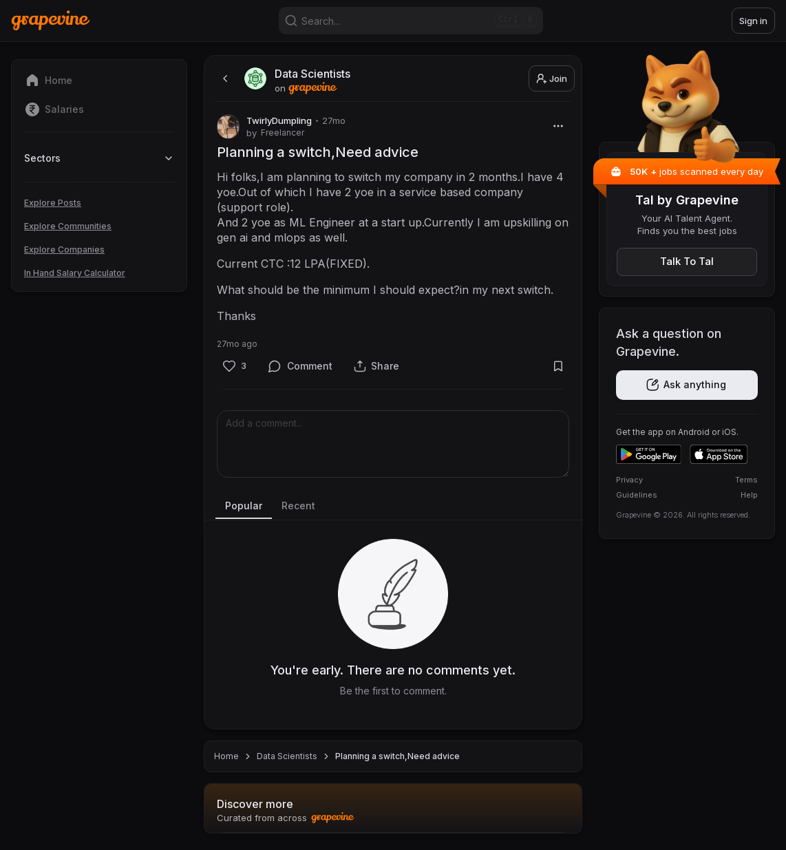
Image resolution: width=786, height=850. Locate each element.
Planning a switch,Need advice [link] (397, 756)
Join (551, 78)
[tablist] (393, 506)
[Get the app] (687, 385)
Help (749, 495)
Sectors (99, 158)
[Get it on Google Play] (648, 454)
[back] (223, 78)
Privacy (629, 480)
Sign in (753, 20)
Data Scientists (287, 756)
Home (226, 756)
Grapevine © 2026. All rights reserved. (683, 515)
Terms (746, 480)
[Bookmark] (557, 365)
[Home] (50, 20)
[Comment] (300, 366)
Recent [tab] (298, 505)
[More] (557, 125)
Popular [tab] (243, 505)
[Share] (376, 366)
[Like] (234, 366)
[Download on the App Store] (719, 454)
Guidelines (636, 495)
